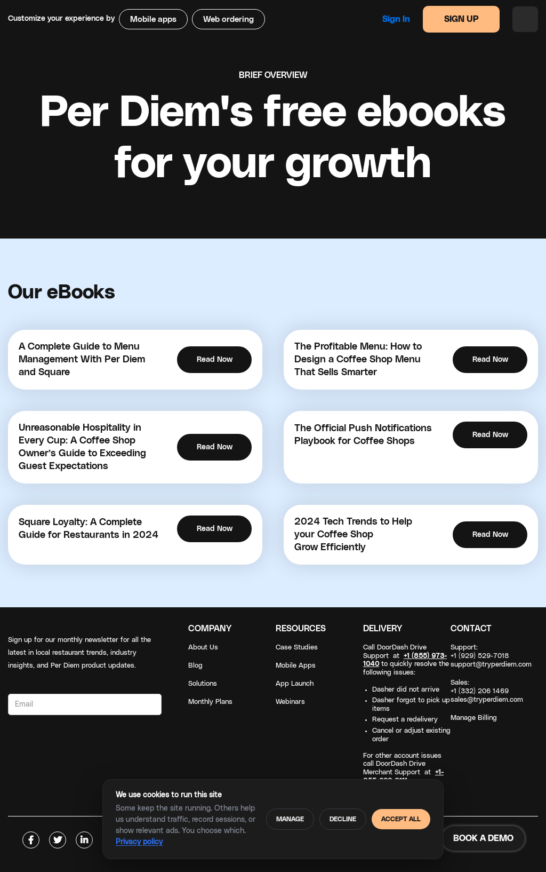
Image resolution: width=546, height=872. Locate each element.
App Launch (295, 683)
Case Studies (297, 647)
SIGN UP (461, 19)
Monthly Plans (210, 702)
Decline (343, 819)
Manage (290, 819)
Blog (195, 665)
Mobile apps (153, 19)
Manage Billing (474, 718)
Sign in (396, 19)
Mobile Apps (296, 665)
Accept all (401, 819)
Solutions (202, 683)
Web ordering (228, 19)
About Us (203, 647)
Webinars (290, 702)
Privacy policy (139, 842)
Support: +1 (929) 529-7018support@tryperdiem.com (491, 656)
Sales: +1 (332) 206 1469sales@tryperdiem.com (487, 691)
